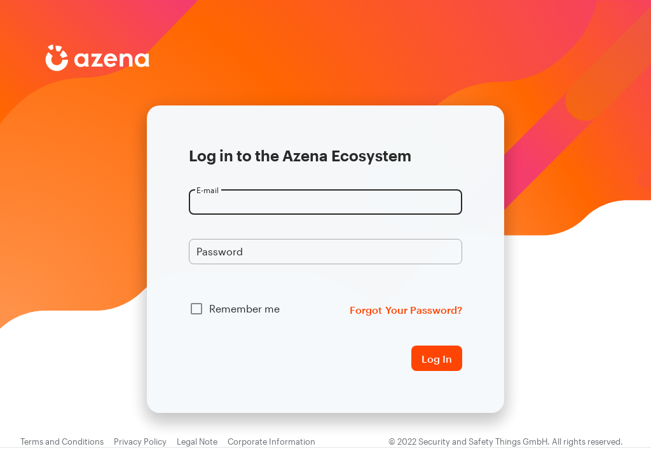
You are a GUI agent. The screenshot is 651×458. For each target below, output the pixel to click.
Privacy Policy (140, 441)
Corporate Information (271, 441)
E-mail (207, 189)
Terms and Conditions (62, 441)
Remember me (244, 308)
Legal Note (197, 441)
